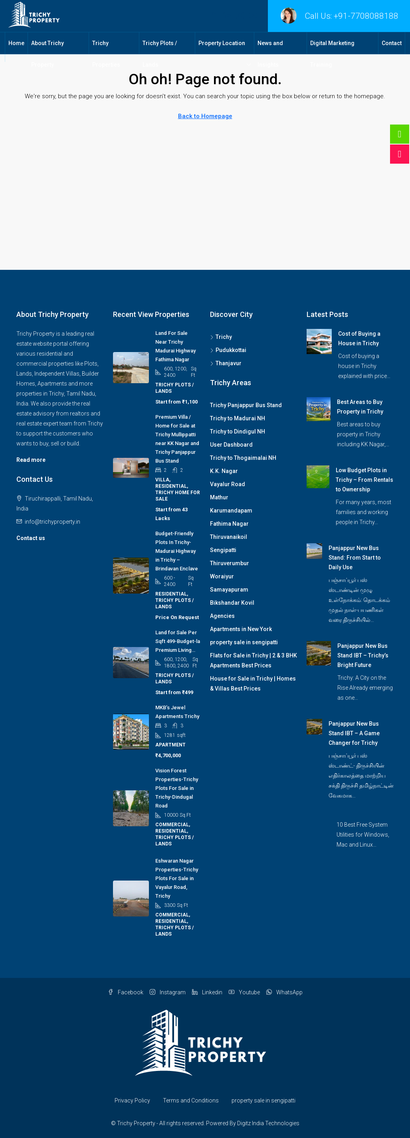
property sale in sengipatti (244, 642)
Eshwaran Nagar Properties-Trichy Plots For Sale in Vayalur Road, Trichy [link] (176, 878)
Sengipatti (223, 550)
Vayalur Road (227, 484)
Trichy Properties (106, 54)
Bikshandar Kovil (232, 603)
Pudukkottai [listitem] (228, 350)
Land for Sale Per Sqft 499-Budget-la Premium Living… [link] (177, 641)
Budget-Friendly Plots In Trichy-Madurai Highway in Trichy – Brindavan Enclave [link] (176, 551)
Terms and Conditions (191, 1100)
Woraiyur (222, 576)
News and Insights (270, 54)
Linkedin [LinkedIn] (207, 992)
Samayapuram (229, 589)
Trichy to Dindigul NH (237, 431)
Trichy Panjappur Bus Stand (246, 405)
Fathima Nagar (229, 524)
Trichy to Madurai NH (237, 418)
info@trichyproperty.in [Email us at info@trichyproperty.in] (52, 522)
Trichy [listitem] (221, 337)
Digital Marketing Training (332, 54)
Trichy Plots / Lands (160, 54)
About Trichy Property (47, 54)
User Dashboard (231, 444)
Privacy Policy (132, 1100)
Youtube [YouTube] (244, 992)
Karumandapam (231, 510)
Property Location (221, 43)
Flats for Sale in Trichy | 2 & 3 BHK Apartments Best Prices (253, 660)
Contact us (30, 538)
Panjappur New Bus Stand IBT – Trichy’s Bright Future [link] (362, 655)
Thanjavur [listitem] (226, 363)
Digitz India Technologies (268, 1123)
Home (16, 43)
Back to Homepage (205, 116)
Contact (392, 43)
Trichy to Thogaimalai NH (243, 458)
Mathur (219, 497)
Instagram (168, 992)
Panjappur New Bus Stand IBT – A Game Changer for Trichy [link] (354, 733)
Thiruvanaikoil (228, 537)
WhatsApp (284, 992)
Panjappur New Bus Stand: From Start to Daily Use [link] (355, 557)
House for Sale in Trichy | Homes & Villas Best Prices (253, 683)
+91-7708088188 (366, 16)
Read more (31, 460)
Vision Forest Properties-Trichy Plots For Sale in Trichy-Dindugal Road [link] (176, 788)
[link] (319, 341)
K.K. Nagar (224, 471)
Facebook (125, 992)
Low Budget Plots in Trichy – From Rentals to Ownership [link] (364, 480)
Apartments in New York (241, 629)
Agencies (222, 616)
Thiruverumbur (229, 563)
